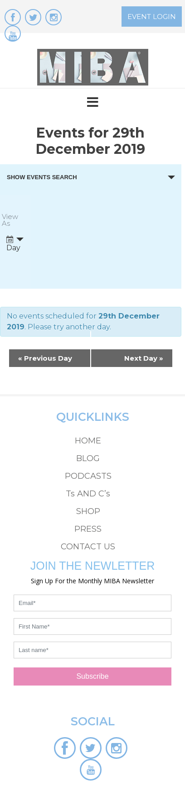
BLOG (88, 458)
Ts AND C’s (88, 494)
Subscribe (92, 676)
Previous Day (45, 358)
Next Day (143, 358)
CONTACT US (88, 547)
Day (13, 244)
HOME (88, 441)
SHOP (88, 511)
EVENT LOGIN (151, 16)
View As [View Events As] (10, 220)
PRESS (88, 529)
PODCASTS (88, 476)
